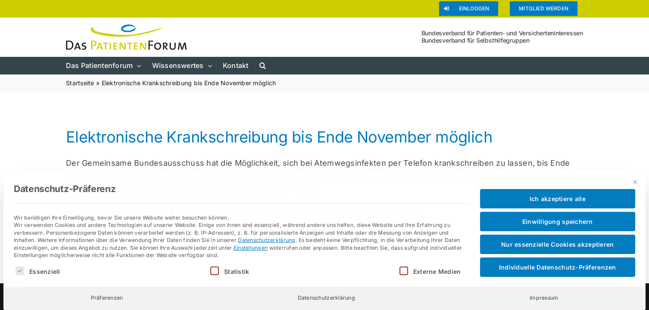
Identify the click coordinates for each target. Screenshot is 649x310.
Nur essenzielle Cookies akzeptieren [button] (557, 244)
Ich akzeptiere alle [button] (558, 198)
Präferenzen (107, 297)
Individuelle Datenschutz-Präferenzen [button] (557, 267)
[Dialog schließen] (635, 182)
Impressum (544, 297)
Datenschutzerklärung (266, 240)
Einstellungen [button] (251, 248)
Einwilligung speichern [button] (557, 221)
